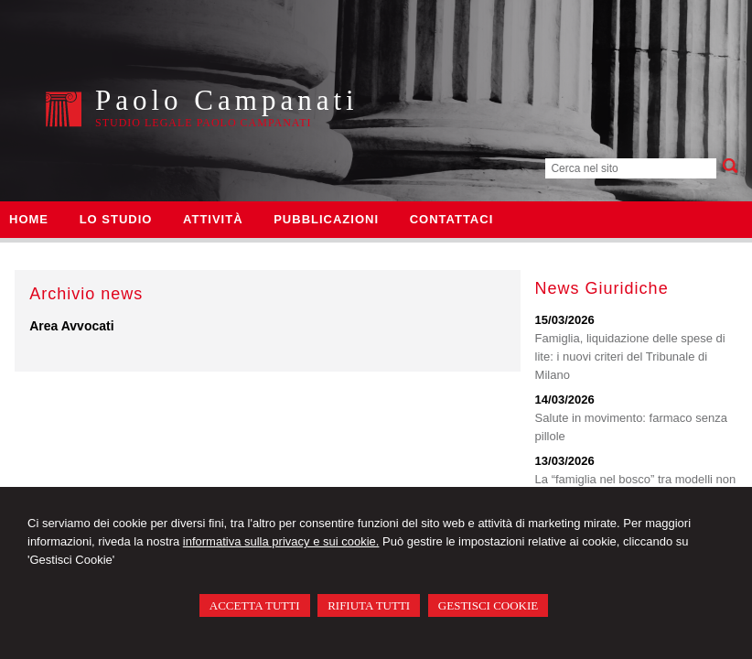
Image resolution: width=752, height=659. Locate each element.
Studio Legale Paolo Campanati (203, 122)
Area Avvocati (71, 326)
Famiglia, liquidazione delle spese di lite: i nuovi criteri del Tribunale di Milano (630, 356)
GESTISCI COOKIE (488, 605)
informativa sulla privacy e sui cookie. (281, 541)
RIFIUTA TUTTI (369, 605)
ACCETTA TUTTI (254, 605)
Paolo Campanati (227, 100)
